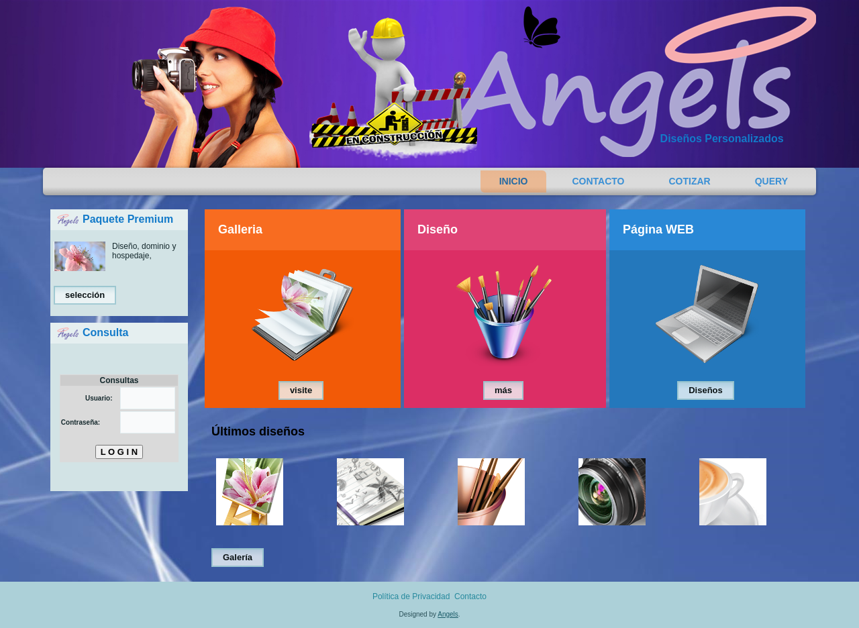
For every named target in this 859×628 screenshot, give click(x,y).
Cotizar (690, 181)
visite (301, 390)
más (503, 390)
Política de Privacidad (411, 596)
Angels (448, 614)
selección (85, 295)
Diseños (706, 390)
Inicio (513, 181)
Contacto (598, 181)
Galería (237, 557)
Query (771, 181)
